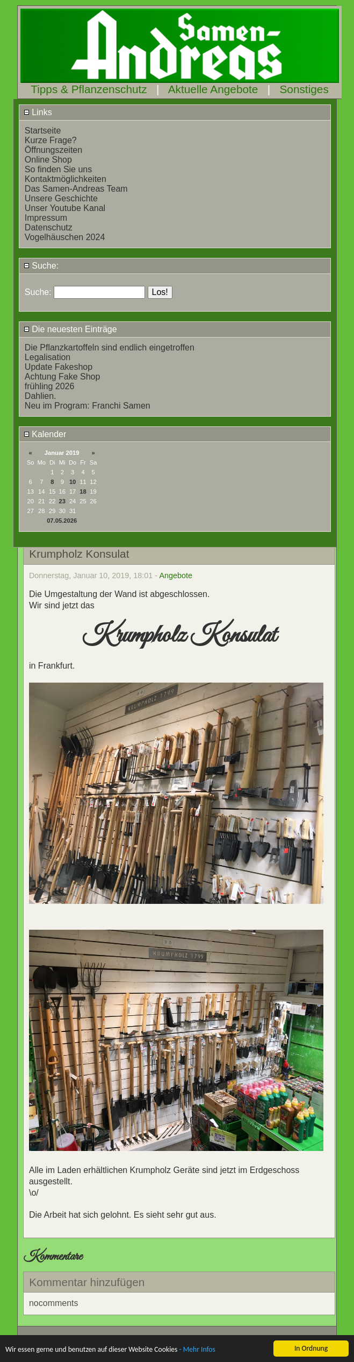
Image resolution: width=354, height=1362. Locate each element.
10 (72, 482)
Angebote (175, 575)
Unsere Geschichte (61, 198)
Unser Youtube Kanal (65, 208)
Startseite (43, 130)
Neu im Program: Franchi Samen (87, 405)
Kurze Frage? (51, 140)
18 (83, 491)
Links (38, 112)
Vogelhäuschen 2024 (65, 237)
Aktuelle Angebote (213, 89)
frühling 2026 (50, 386)
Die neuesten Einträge (70, 329)
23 (62, 501)
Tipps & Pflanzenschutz (89, 89)
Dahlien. (40, 396)
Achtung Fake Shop (62, 376)
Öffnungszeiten (53, 150)
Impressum (46, 217)
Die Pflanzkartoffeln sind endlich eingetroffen (109, 347)
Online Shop (48, 159)
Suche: (41, 265)
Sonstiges (303, 89)
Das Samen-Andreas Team (76, 188)
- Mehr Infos (197, 1349)
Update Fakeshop (58, 366)
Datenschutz (49, 227)
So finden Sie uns (58, 169)
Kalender (45, 434)
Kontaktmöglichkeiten (65, 179)
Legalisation (47, 357)
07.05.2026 (62, 520)
